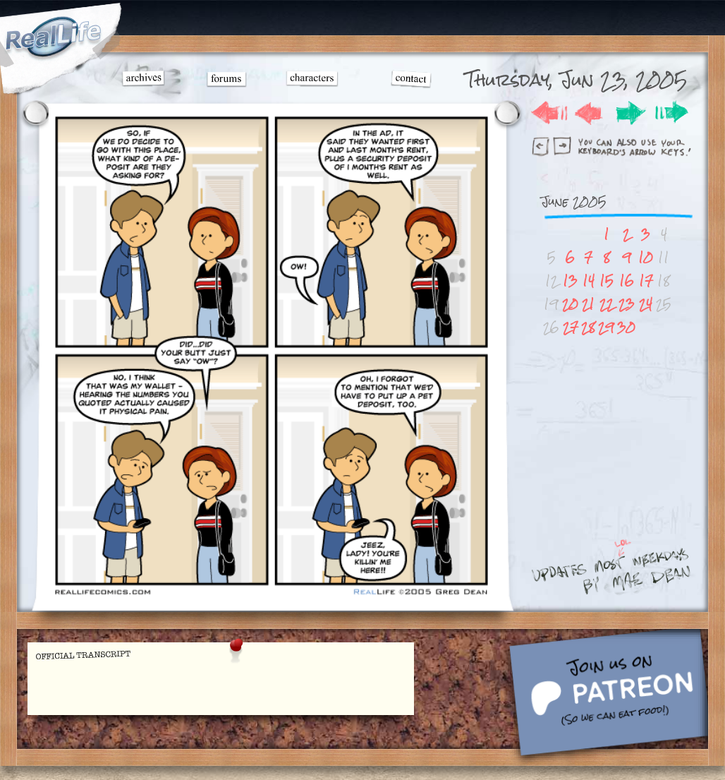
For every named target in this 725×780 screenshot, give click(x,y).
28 (588, 327)
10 (645, 257)
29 (606, 327)
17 (646, 280)
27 (570, 327)
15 (606, 280)
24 (645, 304)
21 (588, 304)
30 (626, 327)
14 (589, 280)
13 (570, 280)
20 (570, 304)
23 (627, 304)
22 (606, 304)
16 (626, 280)
